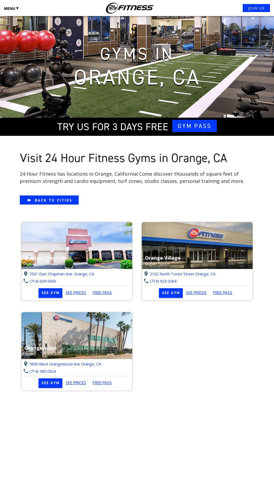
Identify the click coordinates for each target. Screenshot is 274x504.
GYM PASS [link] (194, 126)
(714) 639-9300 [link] (42, 281)
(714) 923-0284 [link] (163, 281)
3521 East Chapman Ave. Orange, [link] (61, 273)
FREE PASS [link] (102, 292)
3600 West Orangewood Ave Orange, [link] (65, 364)
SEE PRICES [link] (76, 292)
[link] (49, 200)
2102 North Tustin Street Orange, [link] (182, 273)
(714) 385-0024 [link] (42, 371)
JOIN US (256, 8)
